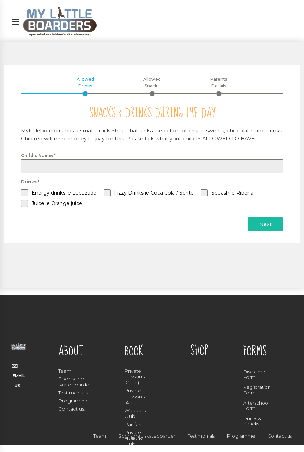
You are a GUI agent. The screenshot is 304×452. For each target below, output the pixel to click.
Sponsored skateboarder (74, 381)
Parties (132, 424)
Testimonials (73, 392)
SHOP (199, 351)
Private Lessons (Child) (134, 377)
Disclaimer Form (255, 374)
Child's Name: (38, 155)
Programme (73, 401)
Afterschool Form (256, 405)
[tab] (85, 86)
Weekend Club (136, 413)
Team (65, 371)
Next (265, 225)
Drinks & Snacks (252, 421)
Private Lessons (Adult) (134, 396)
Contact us (71, 409)
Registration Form (257, 389)
